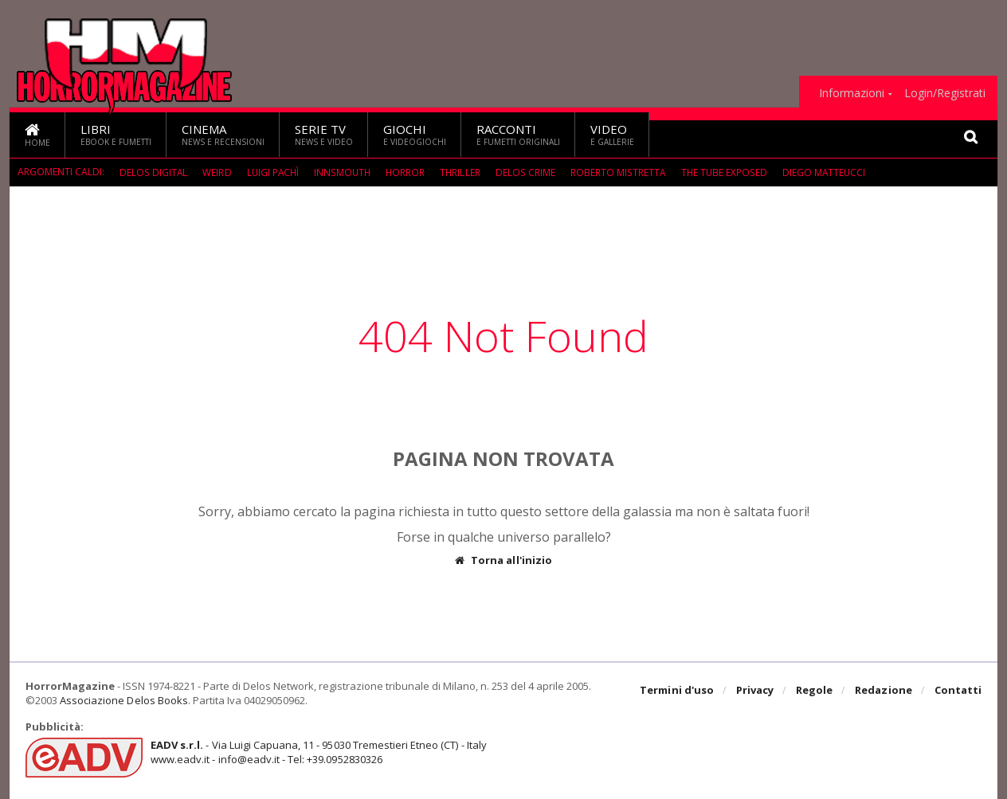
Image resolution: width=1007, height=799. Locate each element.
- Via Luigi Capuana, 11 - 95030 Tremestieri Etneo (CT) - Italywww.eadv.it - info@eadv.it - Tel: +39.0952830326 (317, 752)
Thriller (463, 171)
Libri (115, 134)
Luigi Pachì (273, 171)
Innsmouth (344, 171)
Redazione (884, 690)
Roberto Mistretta (620, 171)
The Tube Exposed (726, 171)
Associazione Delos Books (123, 700)
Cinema (223, 134)
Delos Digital (153, 171)
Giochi (414, 134)
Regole (815, 690)
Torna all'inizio (504, 560)
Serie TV (324, 134)
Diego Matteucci (827, 171)
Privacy (755, 690)
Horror (408, 171)
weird (216, 171)
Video (612, 134)
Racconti (518, 134)
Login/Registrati (944, 93)
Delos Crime (528, 171)
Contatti (958, 690)
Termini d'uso (678, 690)
